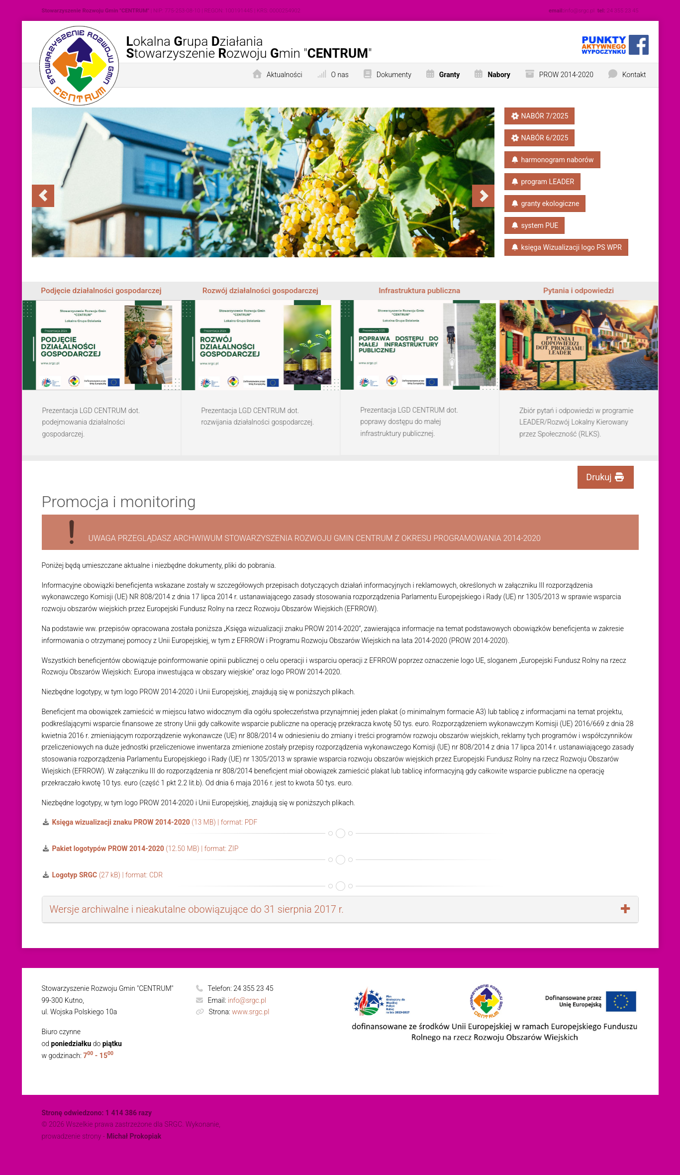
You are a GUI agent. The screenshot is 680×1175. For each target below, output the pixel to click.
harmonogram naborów (552, 160)
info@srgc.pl (247, 1000)
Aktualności (284, 75)
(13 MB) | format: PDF (150, 822)
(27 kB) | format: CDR (102, 875)
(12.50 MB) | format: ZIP (140, 849)
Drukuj (605, 477)
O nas (340, 75)
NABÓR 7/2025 (539, 116)
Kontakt (634, 75)
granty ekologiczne (545, 204)
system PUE (535, 225)
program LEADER (543, 182)
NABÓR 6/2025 (539, 138)
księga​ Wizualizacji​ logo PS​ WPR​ (566, 247)
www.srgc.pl (250, 1012)
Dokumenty (394, 75)
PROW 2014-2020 (566, 75)
